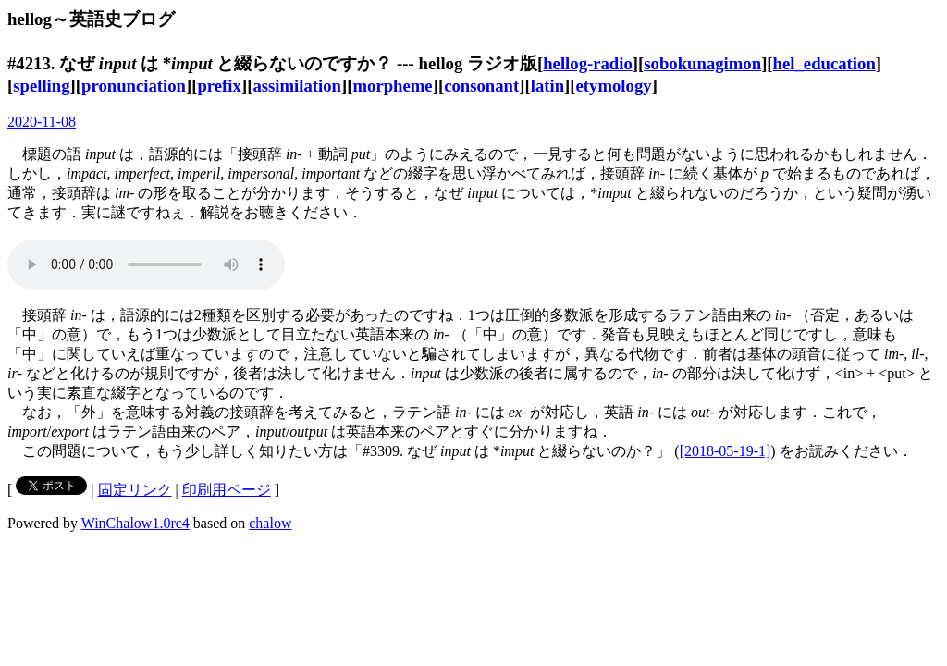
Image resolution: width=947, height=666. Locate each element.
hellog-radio (588, 63)
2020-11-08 (41, 122)
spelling (41, 85)
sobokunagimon (702, 63)
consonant (481, 85)
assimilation (296, 85)
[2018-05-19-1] (725, 451)
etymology (614, 85)
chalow (270, 523)
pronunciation (133, 85)
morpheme (392, 85)
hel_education (824, 63)
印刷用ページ (226, 490)
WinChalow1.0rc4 (135, 523)
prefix (218, 85)
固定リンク (135, 490)
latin (547, 85)
